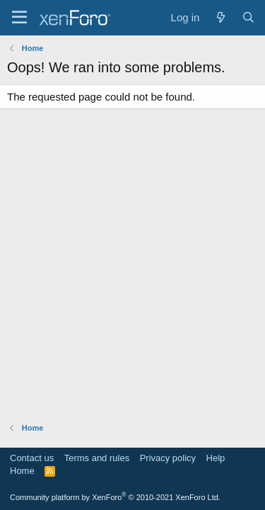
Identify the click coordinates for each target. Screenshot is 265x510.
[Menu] (19, 17)
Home (22, 470)
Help (215, 458)
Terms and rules (96, 458)
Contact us (32, 458)
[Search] (248, 17)
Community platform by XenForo (115, 497)
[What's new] (220, 17)
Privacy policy (168, 458)
